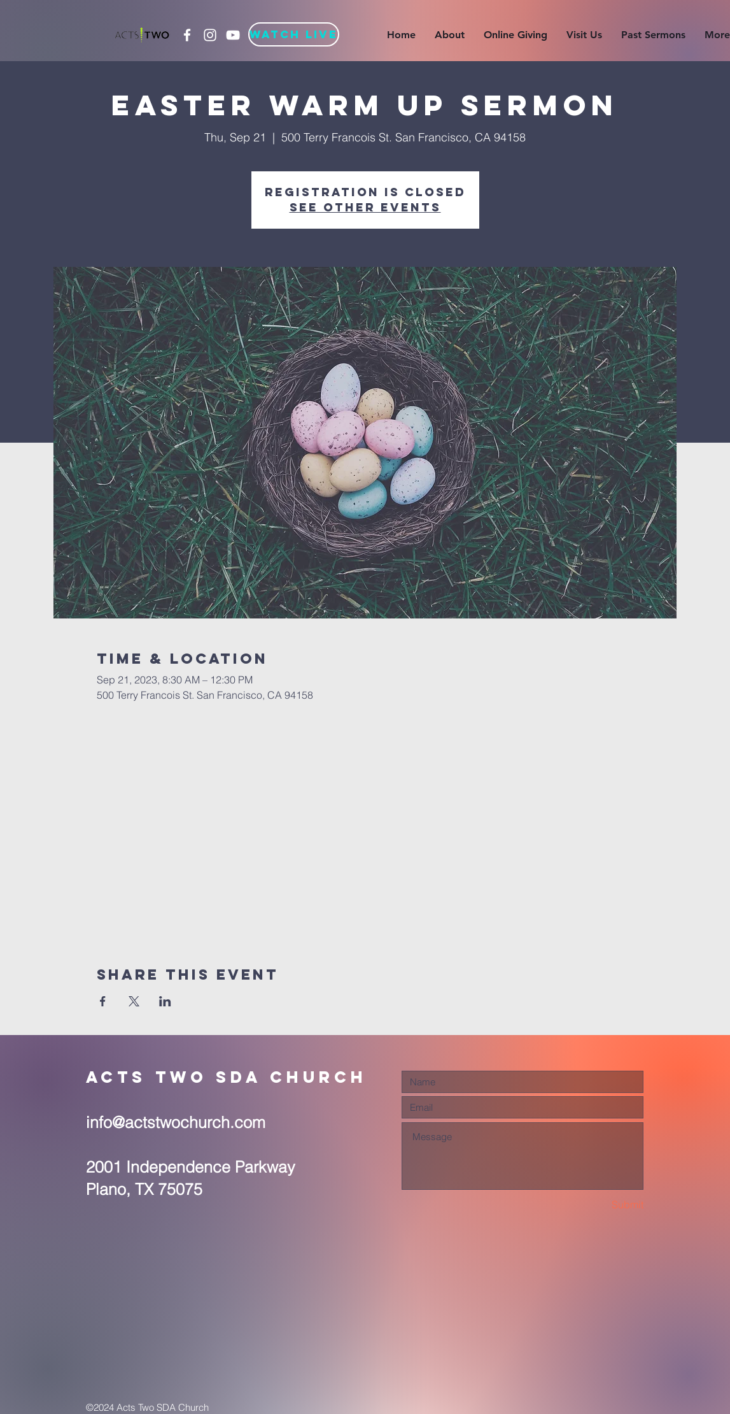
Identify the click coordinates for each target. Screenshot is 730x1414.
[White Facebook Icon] (187, 35)
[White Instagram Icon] (210, 35)
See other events (365, 207)
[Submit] (598, 1205)
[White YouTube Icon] (233, 35)
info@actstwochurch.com (175, 1122)
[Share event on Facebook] (103, 1001)
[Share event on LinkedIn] (165, 1001)
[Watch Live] (293, 34)
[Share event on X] (134, 1001)
